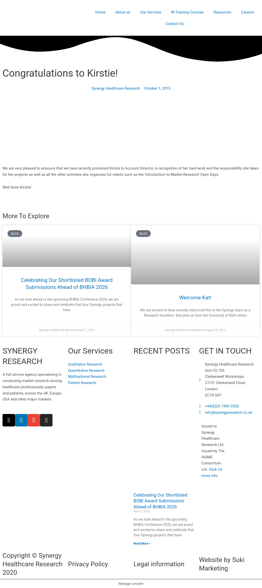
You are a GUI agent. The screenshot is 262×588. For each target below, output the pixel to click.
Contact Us (175, 23)
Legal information (159, 564)
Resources (222, 12)
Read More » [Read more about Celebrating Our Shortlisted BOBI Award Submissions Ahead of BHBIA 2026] (142, 543)
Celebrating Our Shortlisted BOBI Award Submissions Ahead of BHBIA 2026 (160, 500)
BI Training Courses (187, 12)
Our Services (150, 12)
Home (100, 12)
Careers (247, 12)
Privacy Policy (88, 564)
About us (122, 12)
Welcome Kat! (195, 298)
